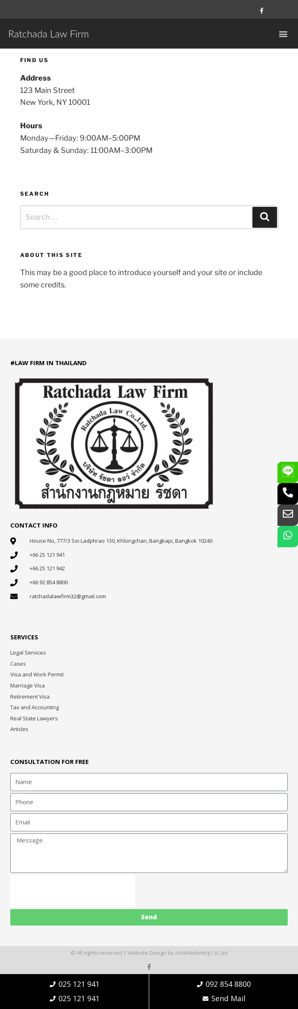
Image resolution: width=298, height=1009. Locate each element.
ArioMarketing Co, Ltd (201, 952)
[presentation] (72, 891)
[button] (283, 33)
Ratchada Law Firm (48, 33)
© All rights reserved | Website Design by (123, 952)
